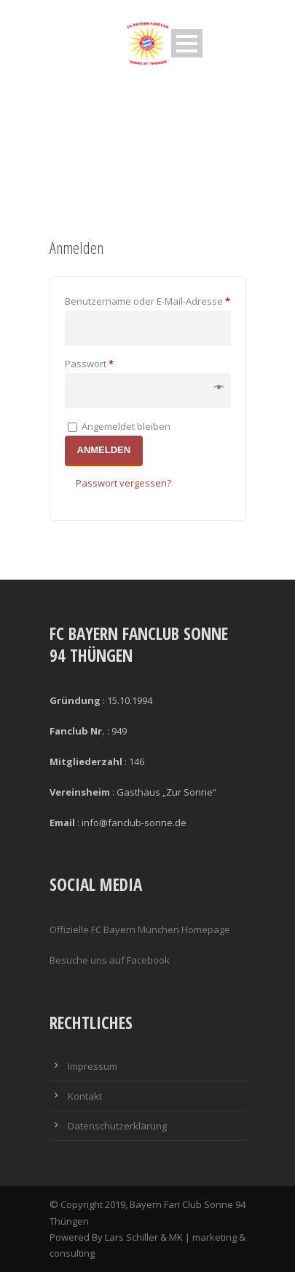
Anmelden (104, 449)
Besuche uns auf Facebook (110, 960)
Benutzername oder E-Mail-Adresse (147, 301)
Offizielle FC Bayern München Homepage (140, 929)
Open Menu (186, 43)
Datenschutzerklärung (117, 1125)
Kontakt (85, 1096)
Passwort (89, 363)
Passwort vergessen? (123, 482)
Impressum (92, 1066)
